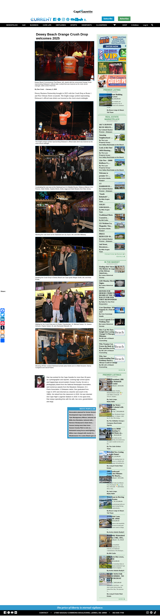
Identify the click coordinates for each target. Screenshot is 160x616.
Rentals (119, 256)
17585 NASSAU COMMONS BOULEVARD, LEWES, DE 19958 (80, 613)
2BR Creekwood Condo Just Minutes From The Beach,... (114, 473)
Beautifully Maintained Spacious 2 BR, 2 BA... (116, 536)
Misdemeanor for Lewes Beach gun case (83, 435)
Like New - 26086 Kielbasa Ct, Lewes (105, 162)
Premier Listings (112, 375)
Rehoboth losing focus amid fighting (81, 430)
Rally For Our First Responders (106, 303)
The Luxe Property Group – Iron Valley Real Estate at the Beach (111, 142)
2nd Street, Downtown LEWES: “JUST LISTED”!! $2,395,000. (105, 245)
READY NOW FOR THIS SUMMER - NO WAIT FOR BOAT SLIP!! (115, 577)
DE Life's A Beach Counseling (106, 339)
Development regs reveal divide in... (81, 415)
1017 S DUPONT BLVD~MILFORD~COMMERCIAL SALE (106, 126)
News (120, 254)
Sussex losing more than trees (79, 425)
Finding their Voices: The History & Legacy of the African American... (107, 270)
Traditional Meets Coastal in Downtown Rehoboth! (106, 216)
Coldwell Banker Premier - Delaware (106, 131)
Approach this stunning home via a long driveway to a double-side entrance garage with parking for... (116, 461)
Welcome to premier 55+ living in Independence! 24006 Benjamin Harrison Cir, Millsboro (105, 174)
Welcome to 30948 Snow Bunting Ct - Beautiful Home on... (115, 431)
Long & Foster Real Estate (114, 467)
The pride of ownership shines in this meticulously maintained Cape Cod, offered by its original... (116, 565)
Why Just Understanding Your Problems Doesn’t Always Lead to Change (108, 359)
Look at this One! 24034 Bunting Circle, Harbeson (105, 149)
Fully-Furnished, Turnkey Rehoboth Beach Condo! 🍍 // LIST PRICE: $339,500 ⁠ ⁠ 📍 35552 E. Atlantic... (115, 393)
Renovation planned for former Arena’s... (83, 412)
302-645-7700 (118, 613)
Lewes (109, 99)
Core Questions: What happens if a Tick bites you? (107, 310)
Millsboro (110, 435)
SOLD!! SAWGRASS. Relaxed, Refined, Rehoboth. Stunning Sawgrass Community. (106, 206)
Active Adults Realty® (105, 179)
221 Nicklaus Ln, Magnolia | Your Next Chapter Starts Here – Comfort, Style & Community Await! (105, 224)
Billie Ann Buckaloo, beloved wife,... (81, 420)
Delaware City (111, 411)
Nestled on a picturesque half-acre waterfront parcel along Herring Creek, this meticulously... (116, 506)
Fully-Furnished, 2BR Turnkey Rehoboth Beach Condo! (115, 381)
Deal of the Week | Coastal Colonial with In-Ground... (115, 407)
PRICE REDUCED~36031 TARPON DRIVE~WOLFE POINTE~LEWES (106, 235)
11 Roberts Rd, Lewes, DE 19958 (115, 558)
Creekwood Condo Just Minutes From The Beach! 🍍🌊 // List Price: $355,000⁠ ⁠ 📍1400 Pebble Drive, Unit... (115, 485)
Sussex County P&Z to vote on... (80, 428)
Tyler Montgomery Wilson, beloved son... (83, 417)
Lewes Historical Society (106, 276)
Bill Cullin (104, 220)
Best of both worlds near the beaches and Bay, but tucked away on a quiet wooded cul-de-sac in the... (116, 440)
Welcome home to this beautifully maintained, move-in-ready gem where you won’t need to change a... (115, 526)
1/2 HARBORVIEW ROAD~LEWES (105, 185)
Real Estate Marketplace (112, 118)
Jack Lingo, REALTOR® (112, 400)
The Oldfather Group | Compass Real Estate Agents (115, 423)
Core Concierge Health (105, 315)
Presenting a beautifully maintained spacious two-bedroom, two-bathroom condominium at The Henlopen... (115, 547)
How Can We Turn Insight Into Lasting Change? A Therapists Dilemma (107, 333)
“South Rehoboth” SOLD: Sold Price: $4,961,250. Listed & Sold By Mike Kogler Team (106, 195)
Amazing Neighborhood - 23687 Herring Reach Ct (105, 136)
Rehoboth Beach (112, 386)
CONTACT (43, 613)
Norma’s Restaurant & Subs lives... (81, 422)
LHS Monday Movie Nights (107, 282)
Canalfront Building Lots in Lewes (114, 96)
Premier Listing (112, 90)
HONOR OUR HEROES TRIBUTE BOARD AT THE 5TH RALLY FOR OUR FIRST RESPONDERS (108, 295)
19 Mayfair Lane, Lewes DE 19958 (113, 517)
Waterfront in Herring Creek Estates (115, 498)
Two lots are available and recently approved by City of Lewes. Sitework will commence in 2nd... (115, 104)
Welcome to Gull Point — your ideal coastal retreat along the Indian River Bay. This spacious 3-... (115, 588)
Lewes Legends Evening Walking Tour (108, 321)
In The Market (112, 262)
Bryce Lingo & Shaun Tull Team (115, 111)
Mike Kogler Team (104, 200)
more (121, 370)
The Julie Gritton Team (114, 447)
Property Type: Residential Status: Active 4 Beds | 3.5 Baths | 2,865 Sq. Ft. (116, 416)
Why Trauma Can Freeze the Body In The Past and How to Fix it (108, 346)
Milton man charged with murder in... (82, 433)
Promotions (110, 254)
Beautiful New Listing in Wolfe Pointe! (115, 453)
